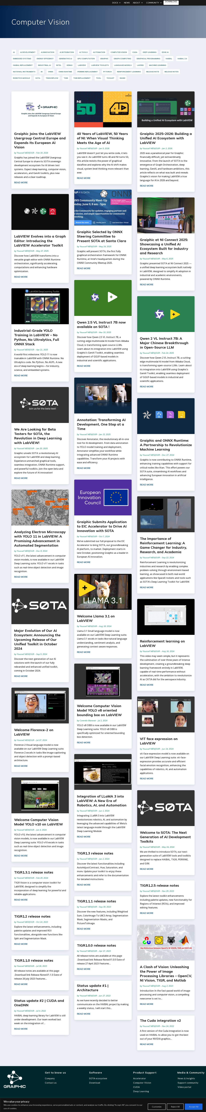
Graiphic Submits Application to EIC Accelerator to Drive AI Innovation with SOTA (102, 526)
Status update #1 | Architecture (92, 987)
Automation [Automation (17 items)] (99, 52)
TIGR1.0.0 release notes (96, 945)
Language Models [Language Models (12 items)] (123, 65)
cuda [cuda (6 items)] (134, 52)
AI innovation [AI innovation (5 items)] (47, 52)
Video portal (184, 1087)
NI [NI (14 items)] (41, 72)
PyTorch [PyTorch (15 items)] (107, 72)
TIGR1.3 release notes (95, 853)
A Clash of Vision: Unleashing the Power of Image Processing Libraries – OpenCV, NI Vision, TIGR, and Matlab (166, 973)
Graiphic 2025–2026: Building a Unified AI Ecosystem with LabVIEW (166, 138)
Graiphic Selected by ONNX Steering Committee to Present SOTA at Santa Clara (101, 236)
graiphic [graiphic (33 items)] (104, 59)
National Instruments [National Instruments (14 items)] (24, 72)
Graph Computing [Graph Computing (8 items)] (122, 59)
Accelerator (139, 1078)
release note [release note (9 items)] (152, 72)
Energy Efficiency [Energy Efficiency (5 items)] (45, 59)
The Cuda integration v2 (160, 1020)
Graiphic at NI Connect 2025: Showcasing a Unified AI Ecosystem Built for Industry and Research (164, 246)
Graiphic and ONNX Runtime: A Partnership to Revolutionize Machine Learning (166, 444)
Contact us (51, 1082)
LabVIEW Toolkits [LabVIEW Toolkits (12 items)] (100, 65)
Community (152, 3)
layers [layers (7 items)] (140, 65)
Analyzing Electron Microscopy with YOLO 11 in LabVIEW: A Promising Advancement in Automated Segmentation (40, 538)
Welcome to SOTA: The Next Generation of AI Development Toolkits (165, 836)
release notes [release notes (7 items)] (172, 72)
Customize (157, 1106)
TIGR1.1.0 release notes (33, 960)
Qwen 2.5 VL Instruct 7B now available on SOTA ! (101, 324)
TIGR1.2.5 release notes (159, 885)
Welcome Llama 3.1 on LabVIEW (96, 618)
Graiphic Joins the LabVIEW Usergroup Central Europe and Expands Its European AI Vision (40, 140)
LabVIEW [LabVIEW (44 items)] (82, 65)
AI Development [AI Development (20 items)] (27, 52)
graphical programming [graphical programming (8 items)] (148, 59)
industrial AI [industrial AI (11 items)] (44, 65)
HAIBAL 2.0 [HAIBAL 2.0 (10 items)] (182, 59)
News (127, 3)
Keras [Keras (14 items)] (69, 65)
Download (171, 2)
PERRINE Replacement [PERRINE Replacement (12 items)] (87, 72)
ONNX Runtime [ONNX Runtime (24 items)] (65, 72)
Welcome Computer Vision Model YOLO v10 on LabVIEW (38, 822)
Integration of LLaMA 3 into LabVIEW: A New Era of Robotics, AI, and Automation (101, 800)
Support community (188, 1082)
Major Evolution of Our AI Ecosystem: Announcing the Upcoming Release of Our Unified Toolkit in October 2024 (37, 639)
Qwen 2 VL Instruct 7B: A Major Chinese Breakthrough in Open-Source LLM (164, 342)
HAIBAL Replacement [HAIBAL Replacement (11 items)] (23, 65)
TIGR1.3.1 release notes (33, 872)
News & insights (186, 1078)
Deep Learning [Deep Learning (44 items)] (149, 52)
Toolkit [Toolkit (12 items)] (110, 78)
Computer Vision (142, 1082)
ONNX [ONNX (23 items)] (50, 72)
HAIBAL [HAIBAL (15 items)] (169, 59)
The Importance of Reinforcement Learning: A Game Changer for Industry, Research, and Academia (163, 545)
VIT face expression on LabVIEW (159, 741)
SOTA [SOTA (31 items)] (37, 78)
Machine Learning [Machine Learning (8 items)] (157, 65)
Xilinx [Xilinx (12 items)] (122, 78)
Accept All (193, 1106)
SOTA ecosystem (98, 1078)
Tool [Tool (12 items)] (98, 78)
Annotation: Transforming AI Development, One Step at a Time (101, 424)
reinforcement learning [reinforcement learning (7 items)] (129, 72)
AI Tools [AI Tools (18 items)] (83, 52)
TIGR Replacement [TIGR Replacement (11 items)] (82, 78)
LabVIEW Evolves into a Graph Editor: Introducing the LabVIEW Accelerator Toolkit (40, 240)
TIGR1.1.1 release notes (96, 901)
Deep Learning (141, 1091)
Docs (115, 3)
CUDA (136, 1087)
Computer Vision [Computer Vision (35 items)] (119, 52)
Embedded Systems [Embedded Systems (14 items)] (22, 59)
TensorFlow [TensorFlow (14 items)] (52, 78)
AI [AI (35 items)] (14, 52)
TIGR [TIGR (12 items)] (66, 78)
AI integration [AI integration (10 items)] (67, 52)
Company (50, 1078)
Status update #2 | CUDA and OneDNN (39, 1002)
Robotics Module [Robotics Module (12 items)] (21, 78)
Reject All (175, 1106)
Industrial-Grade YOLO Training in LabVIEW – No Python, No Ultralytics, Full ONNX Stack (36, 337)
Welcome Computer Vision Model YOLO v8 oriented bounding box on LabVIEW (99, 710)
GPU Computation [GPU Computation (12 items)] (86, 59)
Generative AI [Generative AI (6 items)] (65, 59)
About (136, 3)
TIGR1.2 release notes (32, 916)
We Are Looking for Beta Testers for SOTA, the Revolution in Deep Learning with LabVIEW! (38, 436)
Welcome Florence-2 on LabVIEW (33, 732)
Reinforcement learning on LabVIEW (162, 643)
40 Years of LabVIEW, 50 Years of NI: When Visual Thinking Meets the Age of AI (102, 138)
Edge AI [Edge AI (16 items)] (165, 52)
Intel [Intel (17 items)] (58, 65)
